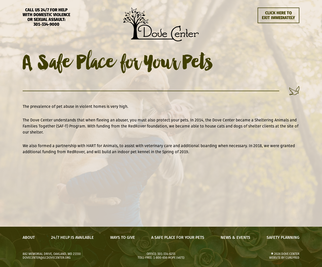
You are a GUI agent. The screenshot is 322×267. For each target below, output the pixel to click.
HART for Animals (101, 145)
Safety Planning (283, 237)
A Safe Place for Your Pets (177, 237)
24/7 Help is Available (72, 237)
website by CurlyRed (284, 257)
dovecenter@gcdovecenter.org (47, 257)
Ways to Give (122, 237)
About (29, 237)
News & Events (235, 237)
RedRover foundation (147, 125)
